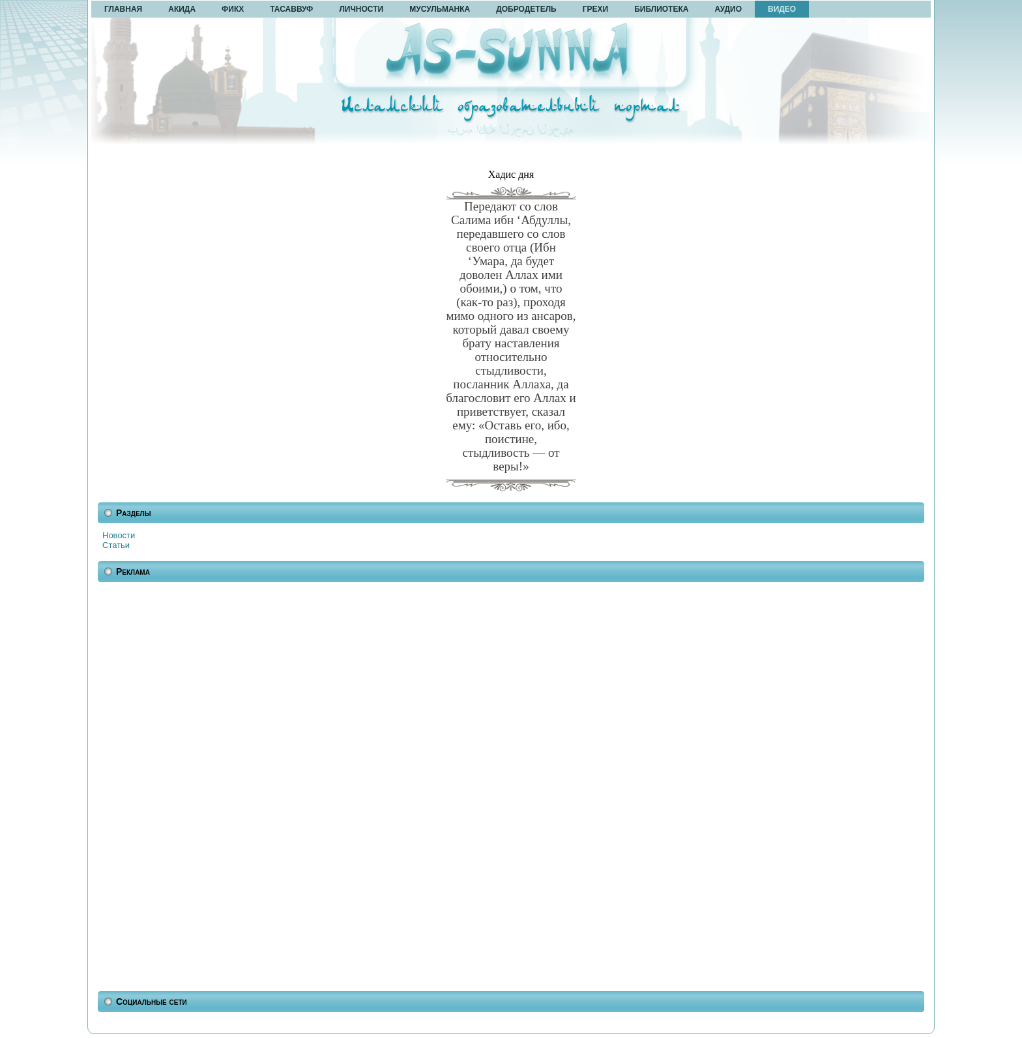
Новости (118, 535)
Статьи (116, 545)
